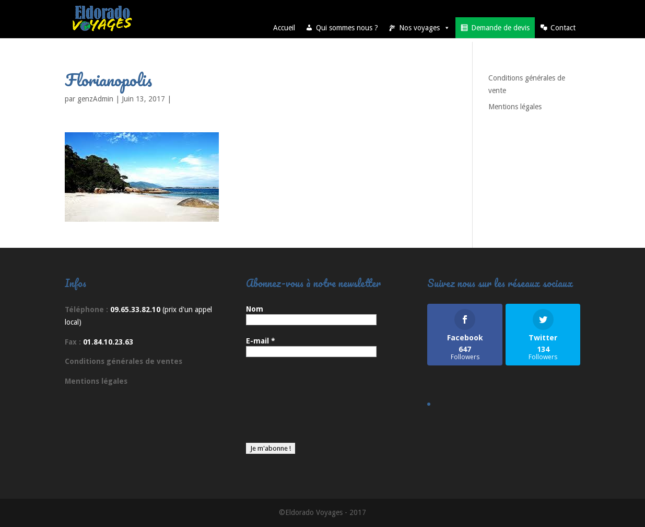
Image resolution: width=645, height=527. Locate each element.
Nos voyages (424, 28)
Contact (563, 28)
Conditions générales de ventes (123, 361)
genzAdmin (95, 99)
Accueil (284, 28)
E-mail (260, 341)
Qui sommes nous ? (347, 28)
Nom (254, 309)
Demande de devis (500, 28)
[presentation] (289, 405)
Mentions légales (515, 106)
